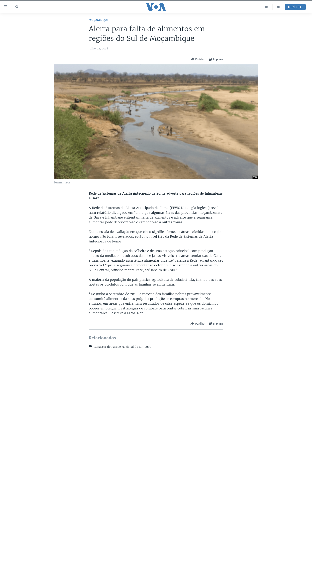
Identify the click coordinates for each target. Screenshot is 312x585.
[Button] (197, 59)
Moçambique (98, 20)
